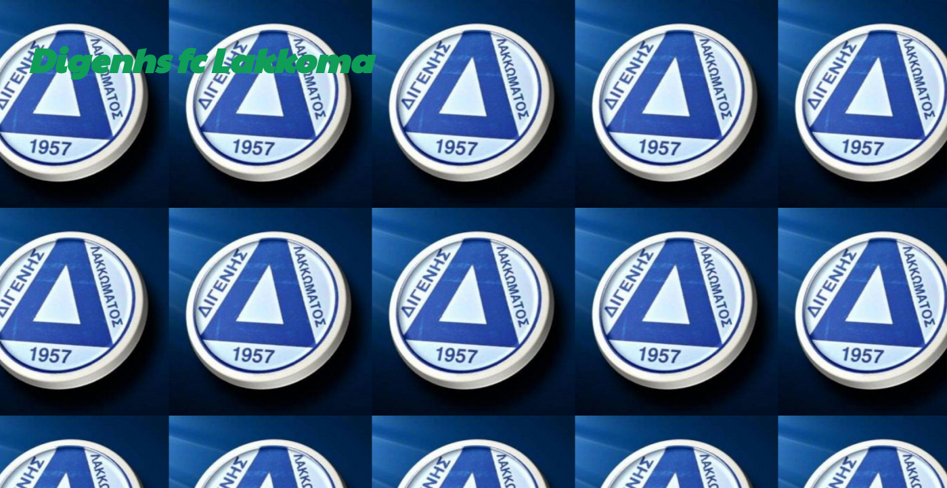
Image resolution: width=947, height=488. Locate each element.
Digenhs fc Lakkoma (200, 59)
